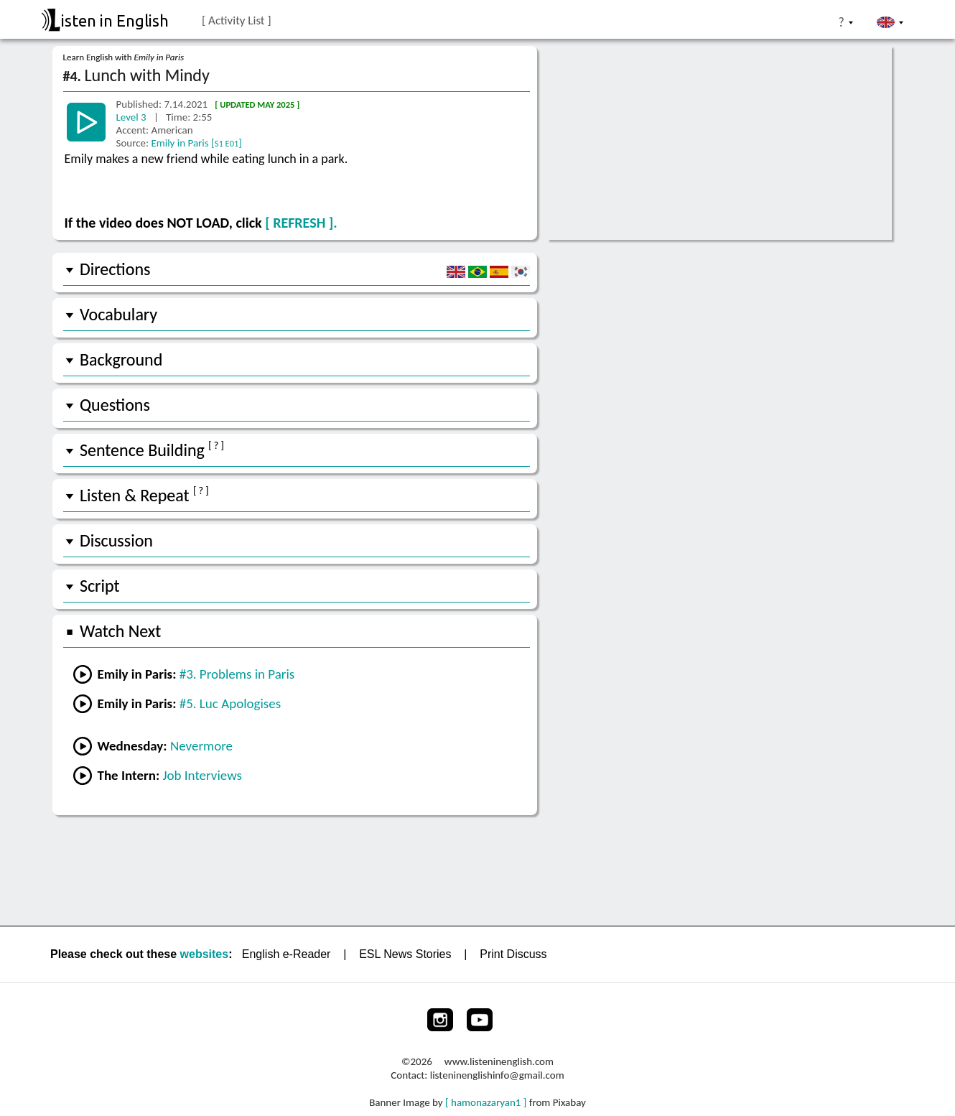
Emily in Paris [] (196, 142)
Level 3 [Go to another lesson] (132, 117)
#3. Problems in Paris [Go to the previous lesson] (237, 674)
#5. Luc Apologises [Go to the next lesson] (230, 703)
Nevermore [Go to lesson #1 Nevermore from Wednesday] (201, 746)
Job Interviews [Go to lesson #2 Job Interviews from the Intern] (202, 775)
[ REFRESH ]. (301, 222)
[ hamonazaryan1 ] (485, 1102)
